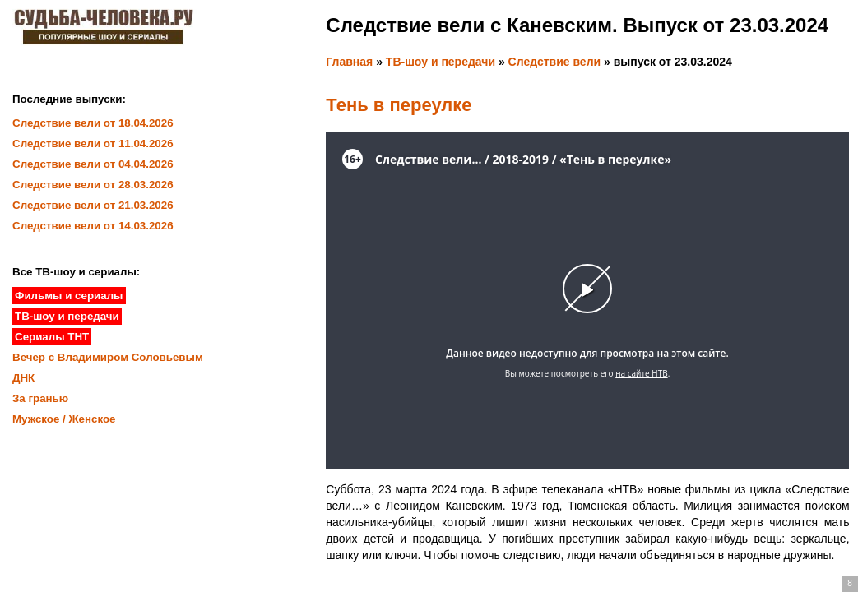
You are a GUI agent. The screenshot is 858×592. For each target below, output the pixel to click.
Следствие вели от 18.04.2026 (93, 123)
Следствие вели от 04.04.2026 (93, 164)
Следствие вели (554, 61)
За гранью (40, 398)
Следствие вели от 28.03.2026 (93, 184)
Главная (349, 61)
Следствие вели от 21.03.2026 (93, 205)
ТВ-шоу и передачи (440, 61)
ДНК (23, 378)
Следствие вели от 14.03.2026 (93, 226)
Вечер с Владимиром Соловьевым (107, 357)
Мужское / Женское (64, 419)
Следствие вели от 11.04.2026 (93, 143)
